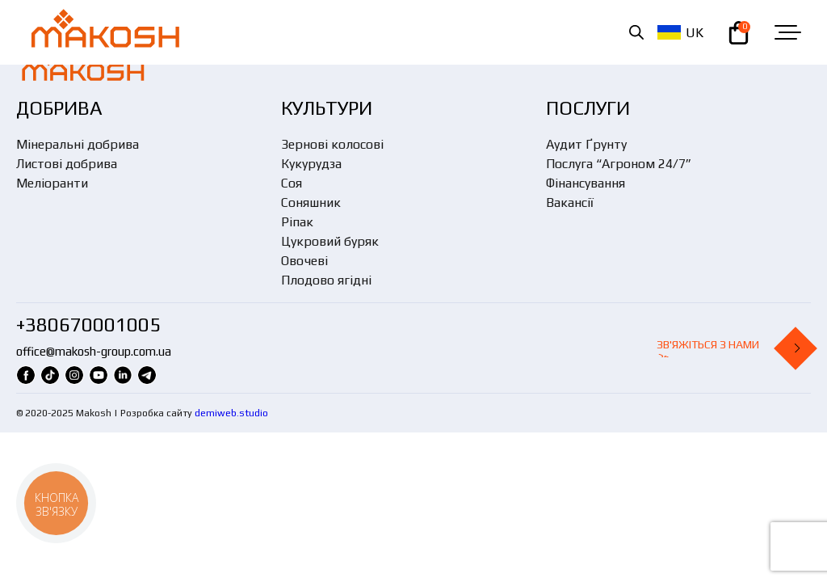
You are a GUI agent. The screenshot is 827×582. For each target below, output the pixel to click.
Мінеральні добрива (77, 144)
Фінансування (585, 183)
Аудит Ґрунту (586, 144)
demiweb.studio (231, 413)
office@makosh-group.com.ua (93, 351)
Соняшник (311, 202)
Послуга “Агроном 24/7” (618, 163)
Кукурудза (311, 163)
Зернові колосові (332, 144)
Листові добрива (66, 163)
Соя (291, 183)
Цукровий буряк (330, 241)
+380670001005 (88, 324)
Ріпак (297, 222)
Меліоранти (52, 183)
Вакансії (570, 202)
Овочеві (304, 260)
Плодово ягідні (326, 280)
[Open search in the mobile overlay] (636, 32)
